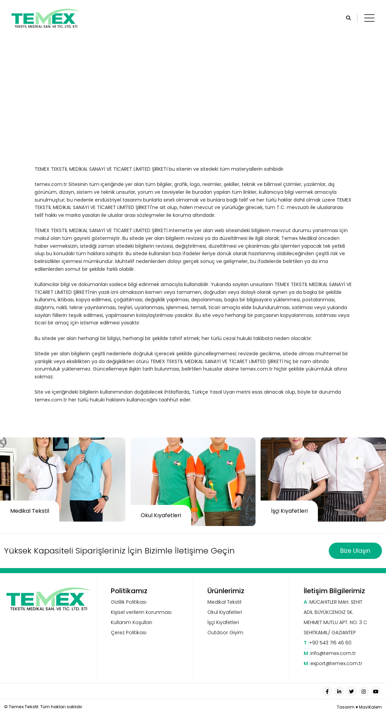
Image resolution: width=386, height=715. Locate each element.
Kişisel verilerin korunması (141, 612)
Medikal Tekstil (224, 602)
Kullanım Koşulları (131, 622)
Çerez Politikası (128, 632)
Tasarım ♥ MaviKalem (359, 707)
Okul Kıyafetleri (224, 612)
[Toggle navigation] (369, 18)
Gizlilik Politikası (128, 602)
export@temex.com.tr (333, 663)
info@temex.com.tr (330, 653)
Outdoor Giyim (225, 632)
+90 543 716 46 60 (327, 642)
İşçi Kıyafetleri (223, 622)
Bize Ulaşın (355, 551)
